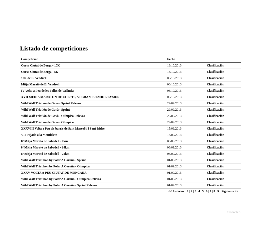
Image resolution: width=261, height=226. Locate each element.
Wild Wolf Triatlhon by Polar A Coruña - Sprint (53, 160)
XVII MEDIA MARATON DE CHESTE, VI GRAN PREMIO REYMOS (70, 97)
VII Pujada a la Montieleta (39, 135)
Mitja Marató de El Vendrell (40, 84)
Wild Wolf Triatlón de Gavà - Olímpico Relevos (53, 116)
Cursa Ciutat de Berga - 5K (39, 72)
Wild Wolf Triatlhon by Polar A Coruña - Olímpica (55, 166)
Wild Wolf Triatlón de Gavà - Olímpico (47, 122)
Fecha (171, 59)
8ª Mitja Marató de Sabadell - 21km (45, 154)
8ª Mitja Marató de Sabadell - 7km (44, 141)
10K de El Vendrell (34, 78)
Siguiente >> (229, 191)
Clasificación (215, 65)
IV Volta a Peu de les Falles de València (47, 91)
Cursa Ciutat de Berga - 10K (40, 65)
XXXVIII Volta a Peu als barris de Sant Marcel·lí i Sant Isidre (63, 128)
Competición (29, 59)
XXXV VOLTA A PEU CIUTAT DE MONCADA (54, 172)
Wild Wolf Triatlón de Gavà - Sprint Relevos (51, 103)
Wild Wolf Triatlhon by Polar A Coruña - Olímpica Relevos (61, 179)
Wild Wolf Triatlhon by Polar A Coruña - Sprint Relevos (59, 185)
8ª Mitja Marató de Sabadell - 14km (45, 147)
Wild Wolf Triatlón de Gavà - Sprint (45, 109)
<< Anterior (176, 191)
